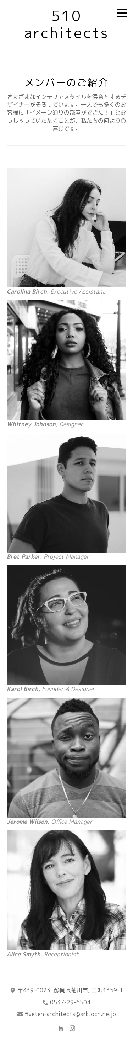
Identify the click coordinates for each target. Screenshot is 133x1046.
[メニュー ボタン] (122, 13)
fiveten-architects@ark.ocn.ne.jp (70, 1014)
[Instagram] (72, 1028)
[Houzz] (61, 1028)
